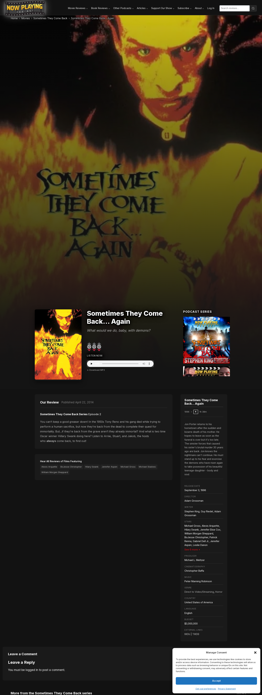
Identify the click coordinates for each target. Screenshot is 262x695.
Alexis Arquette (49, 467)
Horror (218, 591)
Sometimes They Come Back (50, 18)
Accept (216, 680)
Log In (210, 8)
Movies (25, 18)
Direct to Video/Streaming (199, 591)
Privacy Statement (227, 688)
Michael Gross (128, 467)
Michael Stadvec (147, 467)
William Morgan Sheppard (54, 472)
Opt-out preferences (205, 688)
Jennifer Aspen (109, 467)
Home (14, 18)
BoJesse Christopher (71, 467)
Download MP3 (97, 370)
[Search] (253, 8)
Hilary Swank (91, 467)
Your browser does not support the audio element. (120, 363)
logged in (32, 670)
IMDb (187, 634)
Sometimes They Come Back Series (64, 414)
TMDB (195, 634)
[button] (255, 652)
